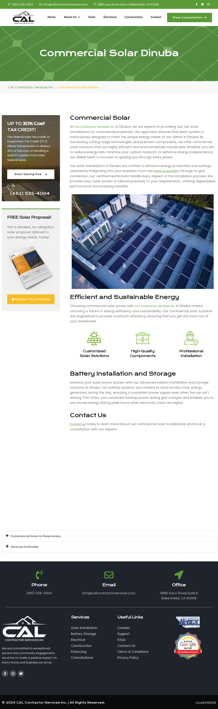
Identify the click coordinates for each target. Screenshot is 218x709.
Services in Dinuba (24, 547)
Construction (134, 17)
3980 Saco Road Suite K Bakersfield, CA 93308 (126, 4)
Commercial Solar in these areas (35, 536)
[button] (109, 536)
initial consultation (166, 171)
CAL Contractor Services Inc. (94, 127)
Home (52, 17)
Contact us (78, 424)
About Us (72, 17)
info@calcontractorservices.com (63, 4)
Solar (92, 17)
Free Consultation (189, 17)
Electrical (110, 17)
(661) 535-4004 (20, 4)
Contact (156, 17)
